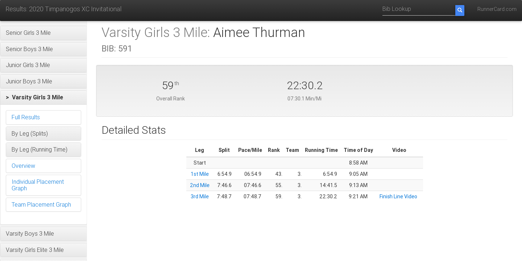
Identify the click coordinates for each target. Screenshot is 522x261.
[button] (43, 33)
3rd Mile (200, 196)
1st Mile (200, 174)
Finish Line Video (398, 196)
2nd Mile (200, 185)
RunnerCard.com (497, 9)
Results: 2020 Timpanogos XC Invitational (63, 9)
